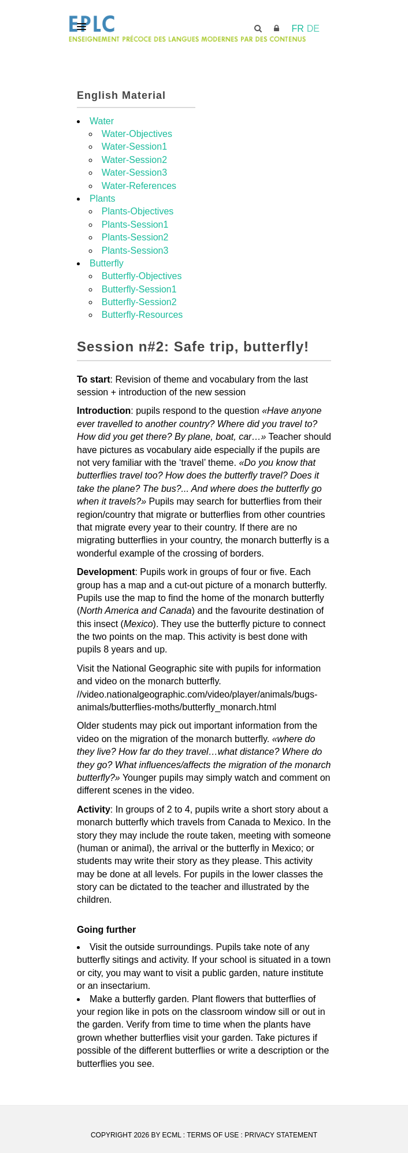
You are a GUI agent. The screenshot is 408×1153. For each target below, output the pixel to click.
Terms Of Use (213, 1135)
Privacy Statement (280, 1135)
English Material (121, 95)
